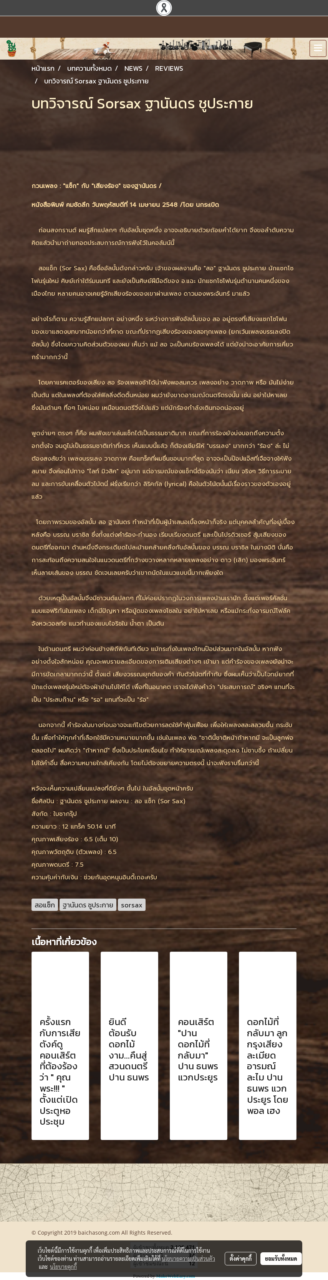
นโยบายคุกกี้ (63, 1266)
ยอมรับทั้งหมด (281, 1258)
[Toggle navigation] (318, 48)
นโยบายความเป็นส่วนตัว (188, 1258)
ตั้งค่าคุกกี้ (241, 1258)
